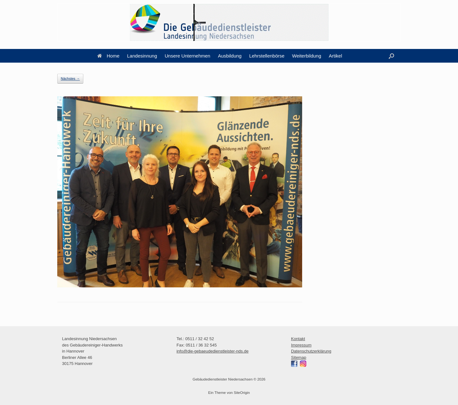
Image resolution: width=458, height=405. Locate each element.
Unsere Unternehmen (187, 55)
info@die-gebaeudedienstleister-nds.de (212, 351)
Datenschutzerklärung (311, 351)
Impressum (301, 345)
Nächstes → (70, 78)
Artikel (335, 55)
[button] (391, 56)
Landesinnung (142, 55)
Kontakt (298, 338)
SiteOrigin (242, 393)
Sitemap (298, 357)
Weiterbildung (306, 55)
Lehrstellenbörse (266, 55)
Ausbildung (229, 55)
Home (108, 55)
